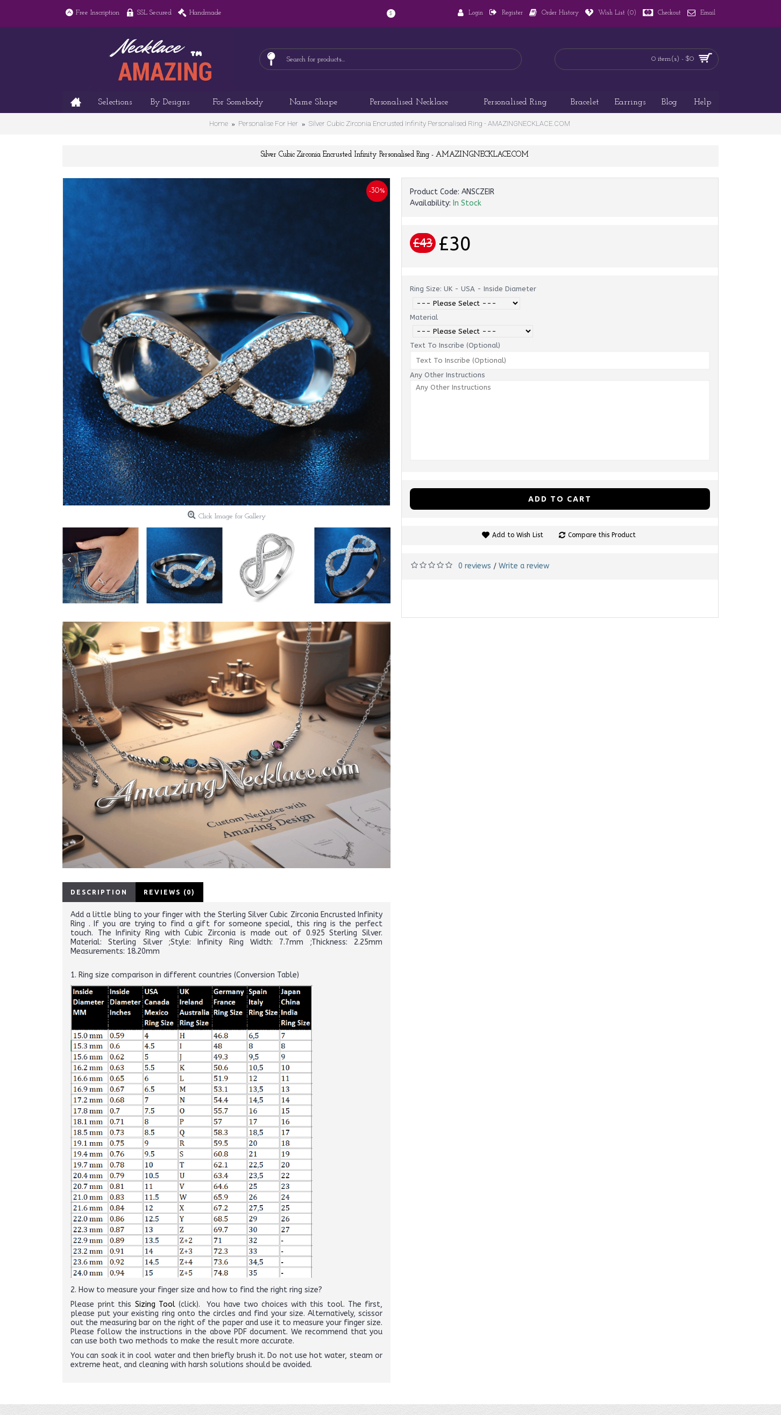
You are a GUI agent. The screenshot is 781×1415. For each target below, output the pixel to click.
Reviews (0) (169, 892)
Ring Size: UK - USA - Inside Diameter (473, 289)
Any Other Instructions (447, 375)
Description (98, 892)
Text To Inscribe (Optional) (455, 345)
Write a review (524, 566)
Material (424, 317)
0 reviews (474, 566)
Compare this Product (602, 535)
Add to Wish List (517, 535)
